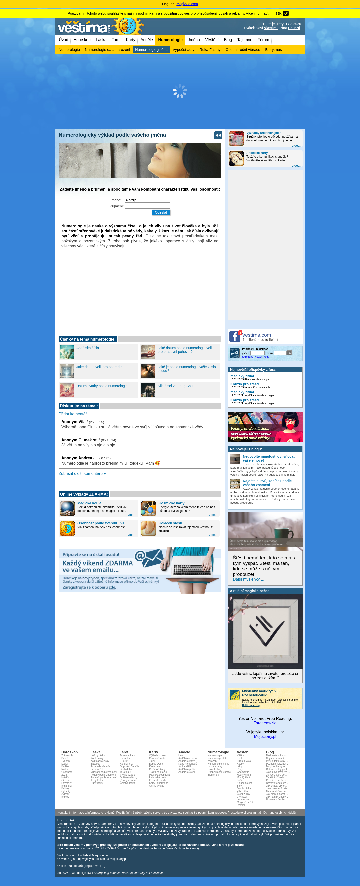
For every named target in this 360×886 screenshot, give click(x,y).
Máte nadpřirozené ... (278, 791)
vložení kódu (262, 356)
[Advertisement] (180, 91)
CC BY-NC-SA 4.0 (107, 848)
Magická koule (90, 503)
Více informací (257, 13)
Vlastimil (271, 28)
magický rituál (242, 376)
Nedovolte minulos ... (278, 755)
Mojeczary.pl (265, 736)
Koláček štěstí (170, 523)
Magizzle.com (187, 4)
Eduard (294, 28)
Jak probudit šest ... (277, 794)
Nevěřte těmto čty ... (277, 783)
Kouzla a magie (260, 379)
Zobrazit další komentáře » (82, 473)
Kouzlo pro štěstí (244, 384)
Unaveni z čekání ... (277, 799)
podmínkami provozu (212, 812)
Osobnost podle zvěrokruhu (101, 523)
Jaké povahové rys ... (278, 772)
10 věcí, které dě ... (277, 774)
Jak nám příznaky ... (277, 796)
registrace (247, 356)
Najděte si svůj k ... (276, 758)
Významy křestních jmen (264, 133)
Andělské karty (257, 153)
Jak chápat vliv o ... (277, 785)
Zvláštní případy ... (276, 777)
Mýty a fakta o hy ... (277, 761)
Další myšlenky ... (248, 579)
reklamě (109, 812)
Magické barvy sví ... (277, 766)
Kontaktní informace (71, 812)
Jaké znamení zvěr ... (278, 788)
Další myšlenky (251, 705)
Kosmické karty (172, 503)
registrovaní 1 (95, 866)
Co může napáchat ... (278, 780)
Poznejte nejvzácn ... (277, 763)
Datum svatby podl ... (278, 769)
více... (296, 145)
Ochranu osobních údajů (279, 812)
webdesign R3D (82, 873)
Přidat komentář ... (75, 414)
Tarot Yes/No (265, 723)
